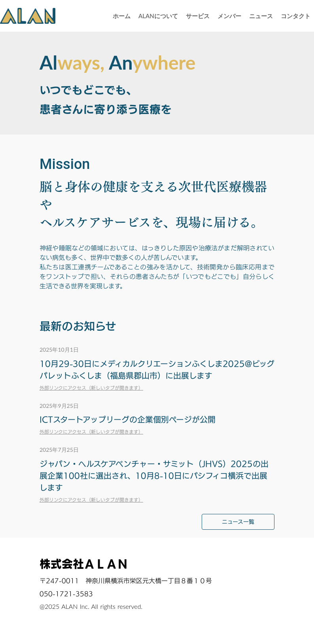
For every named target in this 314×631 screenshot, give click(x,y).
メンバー (229, 15)
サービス (198, 15)
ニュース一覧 (238, 521)
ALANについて (158, 15)
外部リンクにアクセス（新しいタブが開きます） (91, 387)
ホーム (122, 15)
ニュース (261, 15)
